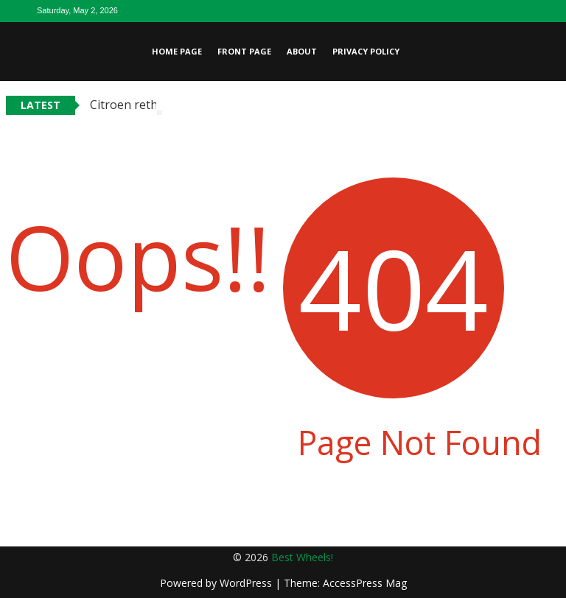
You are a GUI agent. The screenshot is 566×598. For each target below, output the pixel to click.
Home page (177, 51)
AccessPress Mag (365, 583)
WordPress (247, 583)
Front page (244, 51)
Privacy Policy (365, 51)
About (302, 51)
